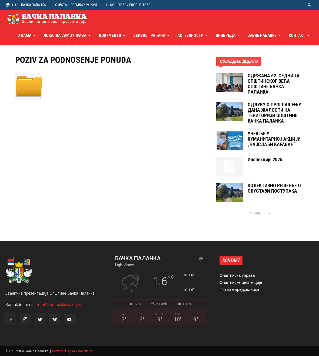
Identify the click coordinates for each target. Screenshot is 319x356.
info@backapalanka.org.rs (59, 304)
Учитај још (260, 212)
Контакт (297, 35)
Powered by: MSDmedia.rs (72, 351)
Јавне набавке (262, 35)
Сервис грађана (149, 35)
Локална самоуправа (65, 35)
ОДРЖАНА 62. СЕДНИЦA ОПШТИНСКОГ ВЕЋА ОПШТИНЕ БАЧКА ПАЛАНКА (274, 84)
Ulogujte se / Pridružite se (128, 5)
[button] (309, 5)
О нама (24, 35)
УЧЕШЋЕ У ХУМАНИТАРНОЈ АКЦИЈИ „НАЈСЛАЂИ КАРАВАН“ (274, 139)
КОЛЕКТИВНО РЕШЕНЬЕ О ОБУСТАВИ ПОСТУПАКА (274, 188)
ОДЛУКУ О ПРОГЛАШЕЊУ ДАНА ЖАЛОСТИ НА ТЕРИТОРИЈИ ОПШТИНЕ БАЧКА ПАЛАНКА (274, 113)
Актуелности (190, 35)
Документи (109, 35)
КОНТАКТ (231, 260)
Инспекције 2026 (265, 159)
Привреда (225, 35)
